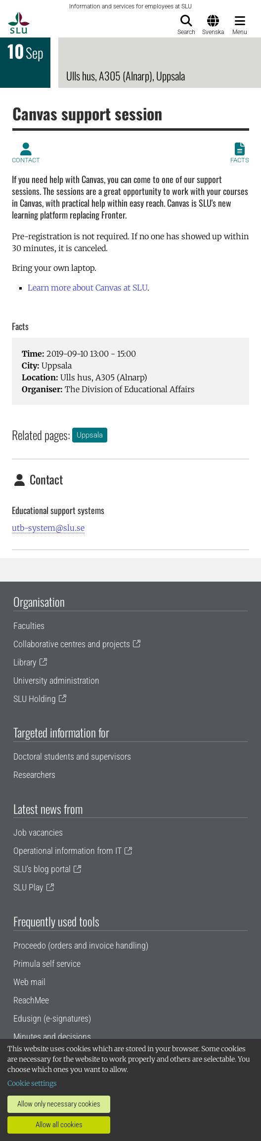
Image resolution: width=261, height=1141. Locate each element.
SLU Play (28, 887)
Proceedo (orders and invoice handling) (80, 945)
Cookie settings (32, 1083)
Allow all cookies (59, 1124)
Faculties (28, 626)
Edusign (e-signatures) (52, 1018)
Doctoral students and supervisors (72, 756)
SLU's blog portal (42, 869)
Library (25, 662)
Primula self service (47, 963)
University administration (56, 680)
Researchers (34, 775)
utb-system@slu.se (48, 528)
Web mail (29, 982)
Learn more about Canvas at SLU (87, 288)
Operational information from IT (67, 851)
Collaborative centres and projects (71, 644)
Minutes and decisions (52, 1036)
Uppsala (90, 435)
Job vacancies (38, 832)
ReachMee (31, 1000)
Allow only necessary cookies (58, 1104)
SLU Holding (34, 699)
